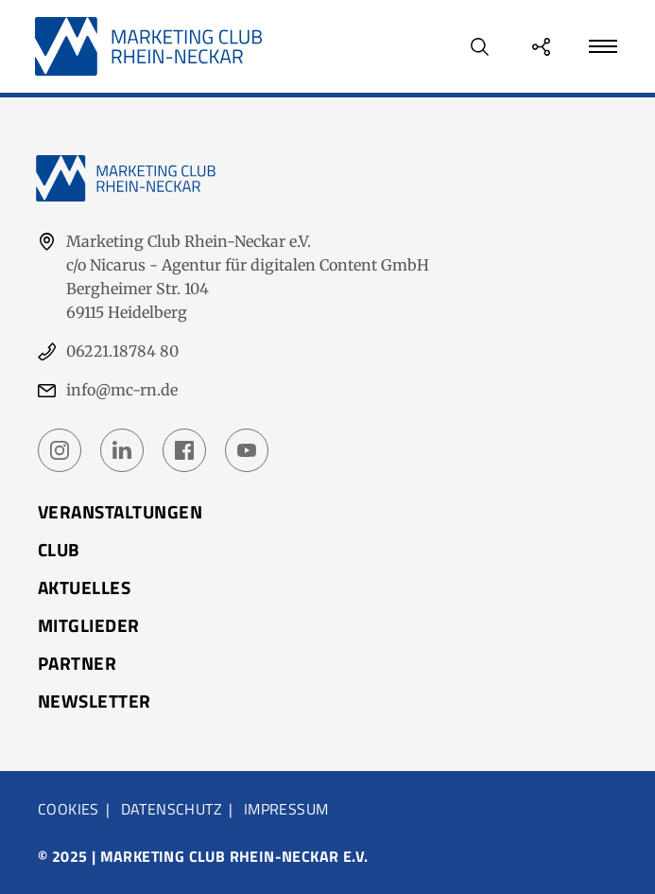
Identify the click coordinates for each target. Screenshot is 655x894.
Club (59, 549)
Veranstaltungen (120, 511)
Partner (77, 662)
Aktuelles (84, 587)
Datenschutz (171, 809)
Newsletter (94, 700)
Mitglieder (89, 625)
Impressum (286, 809)
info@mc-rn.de (122, 389)
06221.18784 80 (122, 351)
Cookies (68, 809)
